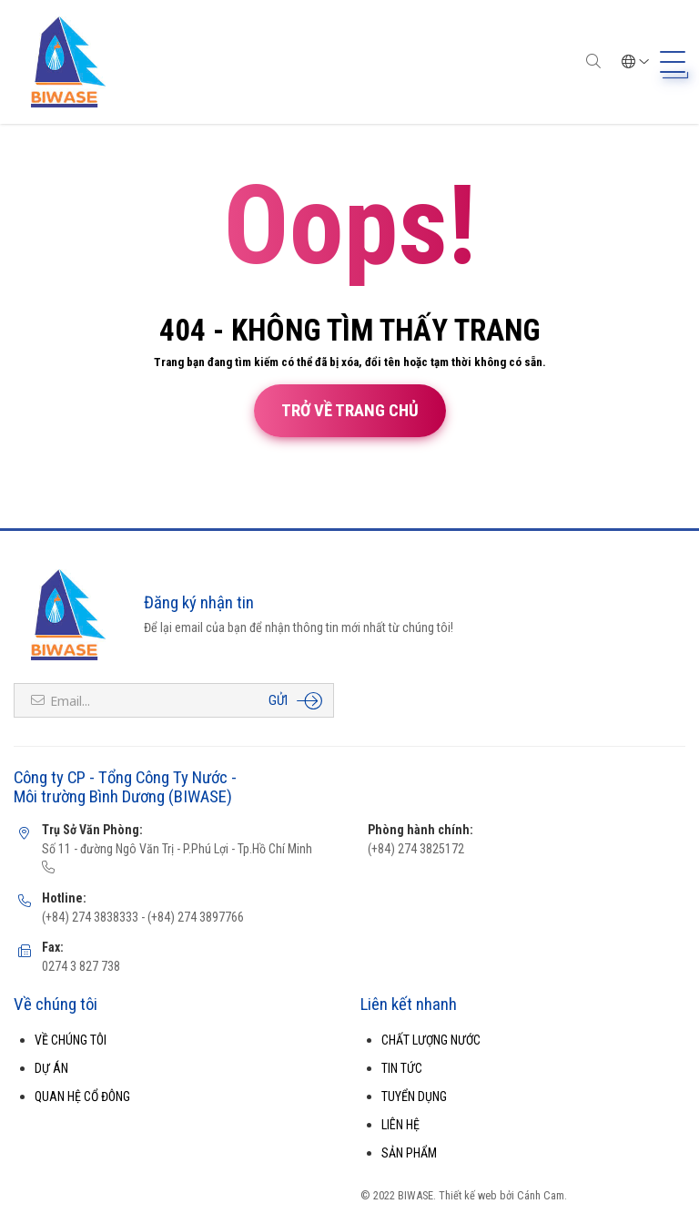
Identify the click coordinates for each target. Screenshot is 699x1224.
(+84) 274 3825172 (416, 849)
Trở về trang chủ (350, 411)
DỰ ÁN (51, 1068)
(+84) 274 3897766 (194, 917)
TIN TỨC (401, 1068)
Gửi (278, 700)
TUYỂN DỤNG (414, 1096)
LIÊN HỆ (400, 1124)
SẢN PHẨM (409, 1153)
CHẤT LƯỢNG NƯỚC (431, 1040)
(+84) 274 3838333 (90, 917)
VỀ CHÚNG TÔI (70, 1040)
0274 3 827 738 (81, 966)
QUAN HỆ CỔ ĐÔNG (82, 1096)
